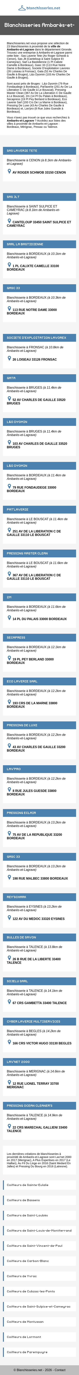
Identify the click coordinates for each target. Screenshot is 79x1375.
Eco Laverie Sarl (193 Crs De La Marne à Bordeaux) (37, 101)
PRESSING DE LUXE (22, 725)
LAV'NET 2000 (18, 1061)
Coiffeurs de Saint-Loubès (27, 1215)
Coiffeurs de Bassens (23, 1200)
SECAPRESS (16, 637)
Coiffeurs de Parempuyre (27, 1352)
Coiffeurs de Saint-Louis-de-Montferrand (39, 1230)
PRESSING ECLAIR (21, 813)
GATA (11, 378)
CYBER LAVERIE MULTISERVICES (33, 1021)
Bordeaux (13, 126)
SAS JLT (13, 197)
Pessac (38, 126)
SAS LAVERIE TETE (22, 150)
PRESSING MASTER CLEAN (27, 553)
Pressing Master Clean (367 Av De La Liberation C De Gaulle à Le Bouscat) (39, 93)
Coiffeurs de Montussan (25, 1321)
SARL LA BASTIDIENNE (25, 244)
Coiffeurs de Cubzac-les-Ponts (31, 1291)
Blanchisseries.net (18, 43)
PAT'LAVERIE (17, 509)
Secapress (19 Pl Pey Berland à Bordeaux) (33, 99)
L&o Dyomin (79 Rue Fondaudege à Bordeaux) (37, 85)
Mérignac (26, 126)
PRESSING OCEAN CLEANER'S (29, 1105)
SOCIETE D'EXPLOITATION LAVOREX (36, 337)
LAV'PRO (14, 769)
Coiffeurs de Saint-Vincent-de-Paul (34, 1245)
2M (9, 597)
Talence (52, 126)
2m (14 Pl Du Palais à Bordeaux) (46, 96)
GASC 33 (13, 288)
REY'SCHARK (16, 897)
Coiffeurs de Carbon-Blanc (28, 1261)
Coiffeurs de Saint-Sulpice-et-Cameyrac (39, 1306)
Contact (60, 1370)
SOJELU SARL (17, 981)
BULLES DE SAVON (21, 937)
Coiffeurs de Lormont (24, 1337)
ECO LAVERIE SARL (22, 681)
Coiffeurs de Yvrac (22, 1276)
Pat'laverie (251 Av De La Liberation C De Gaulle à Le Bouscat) (39, 88)
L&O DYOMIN (17, 422)
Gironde (66, 49)
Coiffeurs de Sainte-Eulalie (27, 1185)
